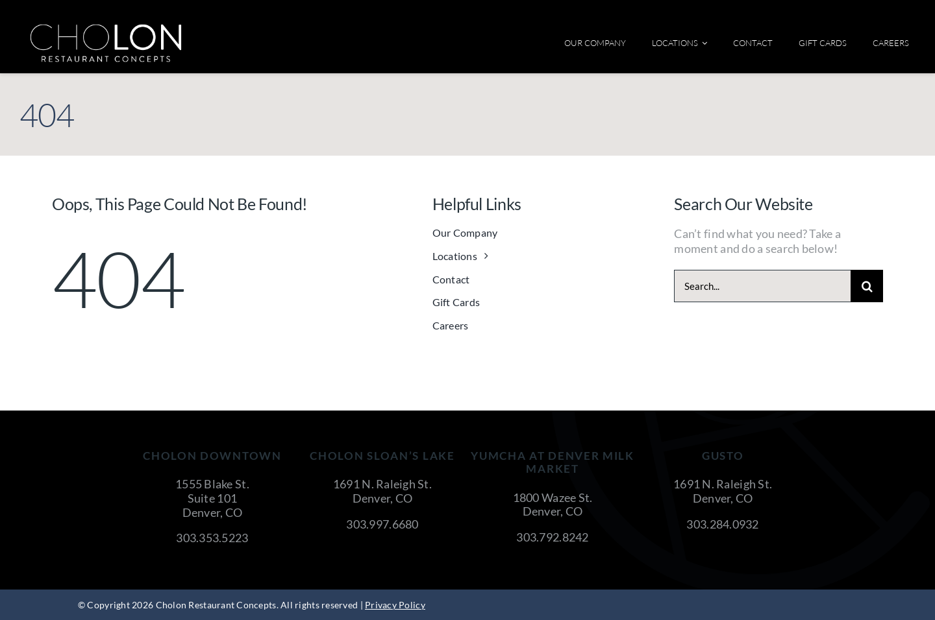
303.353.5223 (212, 538)
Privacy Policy (395, 604)
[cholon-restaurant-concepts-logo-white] (105, 28)
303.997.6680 (382, 524)
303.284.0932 (722, 524)
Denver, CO (212, 512)
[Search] (867, 286)
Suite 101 (212, 498)
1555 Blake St (211, 484)
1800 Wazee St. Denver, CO (553, 504)
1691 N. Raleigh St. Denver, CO (382, 491)
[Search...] (762, 286)
